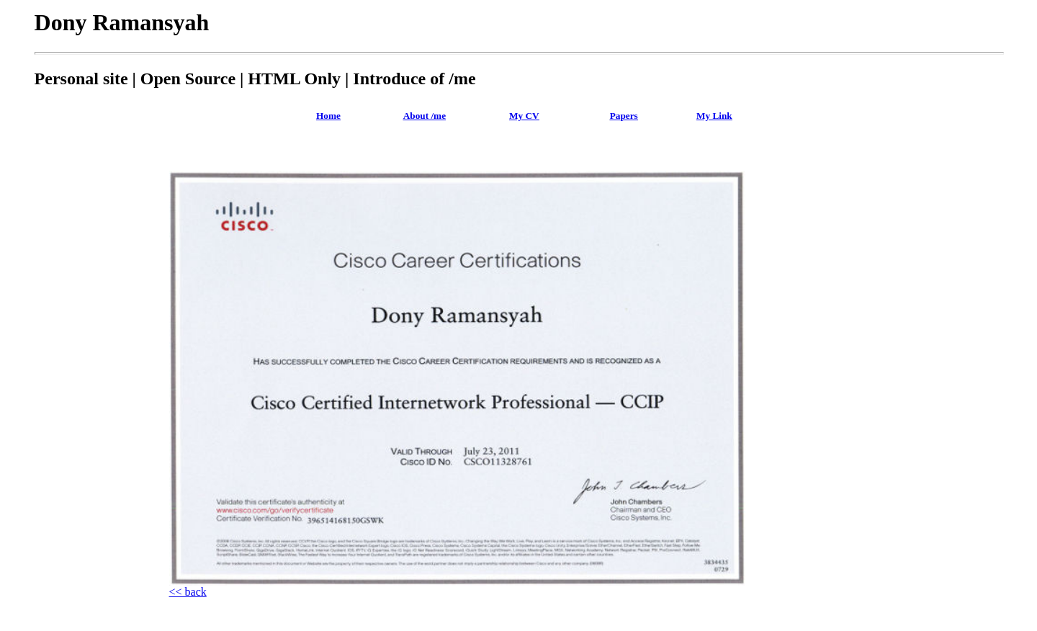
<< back (188, 592)
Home (328, 115)
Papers (624, 115)
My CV (524, 115)
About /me (424, 115)
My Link (714, 115)
